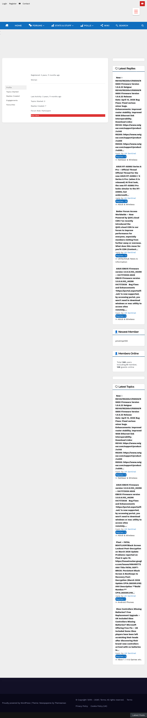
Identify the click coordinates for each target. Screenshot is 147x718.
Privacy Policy (82, 706)
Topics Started (12, 92)
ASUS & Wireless (126, 204)
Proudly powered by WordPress (16, 703)
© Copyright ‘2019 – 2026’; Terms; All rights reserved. (100, 700)
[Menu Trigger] (136, 11)
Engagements (12, 100)
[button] (142, 25)
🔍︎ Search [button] (122, 25)
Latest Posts (139, 715)
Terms (129, 700)
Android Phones (126, 602)
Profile (9, 87)
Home (18, 25)
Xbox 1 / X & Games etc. (130, 659)
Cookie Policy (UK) (99, 706)
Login (4, 4)
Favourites (10, 105)
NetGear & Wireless (127, 160)
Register (13, 4)
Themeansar (60, 703)
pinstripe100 (121, 341)
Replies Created (13, 96)
